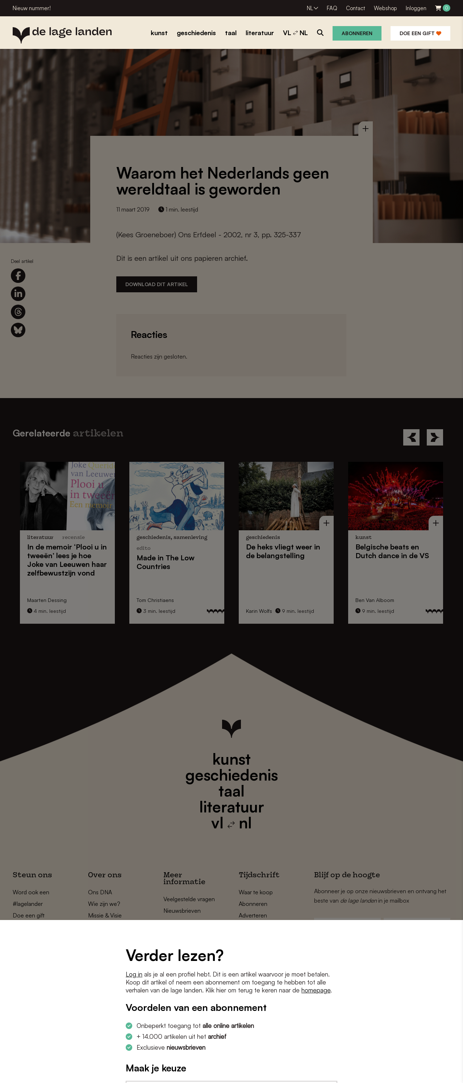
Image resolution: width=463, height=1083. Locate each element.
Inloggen (416, 8)
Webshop (385, 8)
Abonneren (357, 33)
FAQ (332, 8)
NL (310, 8)
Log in (134, 974)
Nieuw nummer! (32, 8)
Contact (355, 8)
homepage (315, 990)
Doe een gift (420, 33)
